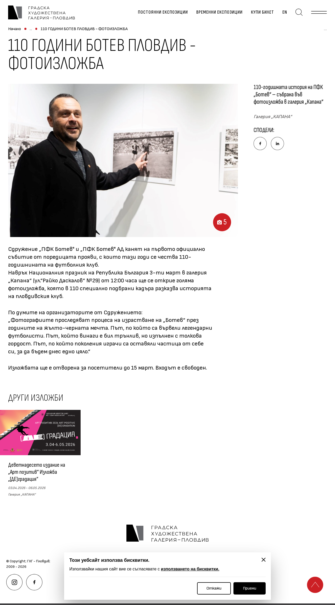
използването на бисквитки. (190, 569)
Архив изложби (90, 31)
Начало (14, 31)
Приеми (249, 588)
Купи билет (263, 13)
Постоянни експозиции (164, 13)
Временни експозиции (220, 13)
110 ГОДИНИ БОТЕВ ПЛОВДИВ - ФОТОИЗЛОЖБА (156, 31)
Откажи (213, 588)
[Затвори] (263, 560)
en (285, 13)
